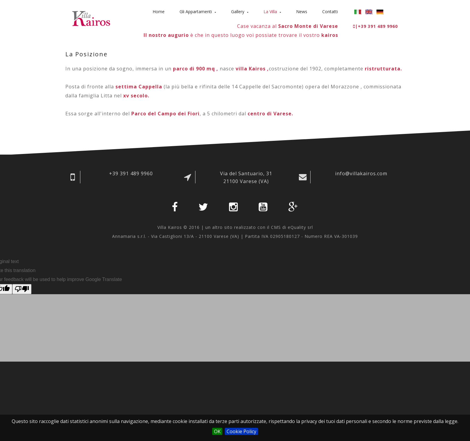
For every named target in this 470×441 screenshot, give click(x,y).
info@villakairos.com (361, 173)
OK (217, 431)
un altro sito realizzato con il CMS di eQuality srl (259, 227)
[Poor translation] (21, 289)
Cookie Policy (241, 431)
